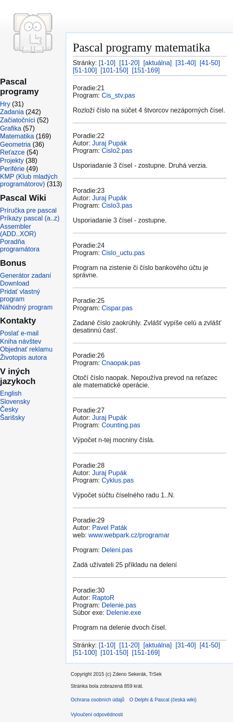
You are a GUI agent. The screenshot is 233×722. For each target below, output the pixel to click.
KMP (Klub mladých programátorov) (29, 180)
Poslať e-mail (19, 333)
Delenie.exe (123, 612)
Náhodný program (26, 307)
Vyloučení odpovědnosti (97, 714)
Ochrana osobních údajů (98, 700)
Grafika (10, 128)
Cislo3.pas (117, 205)
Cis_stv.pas (118, 95)
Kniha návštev (21, 341)
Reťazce (12, 152)
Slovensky (15, 401)
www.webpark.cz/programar (128, 535)
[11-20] (129, 62)
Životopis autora (23, 357)
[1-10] (107, 62)
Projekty (12, 160)
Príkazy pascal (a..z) (30, 218)
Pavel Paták (109, 527)
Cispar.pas (117, 308)
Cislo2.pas (117, 150)
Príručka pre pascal (28, 210)
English (10, 393)
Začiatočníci (17, 120)
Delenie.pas (119, 605)
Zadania (12, 111)
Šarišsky (12, 417)
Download (14, 283)
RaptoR (103, 597)
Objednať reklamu (26, 349)
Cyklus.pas (118, 480)
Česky (9, 409)
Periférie (12, 168)
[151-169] (146, 70)
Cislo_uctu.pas (123, 252)
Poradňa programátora (19, 245)
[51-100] (85, 70)
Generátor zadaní (25, 275)
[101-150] (115, 70)
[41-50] (210, 62)
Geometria (15, 144)
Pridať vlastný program (20, 295)
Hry (5, 104)
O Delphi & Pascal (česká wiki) (162, 700)
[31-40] (185, 62)
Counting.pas (121, 425)
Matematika (17, 136)
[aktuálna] (157, 62)
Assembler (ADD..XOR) (18, 230)
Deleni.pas (117, 549)
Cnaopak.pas (121, 362)
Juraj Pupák (109, 143)
